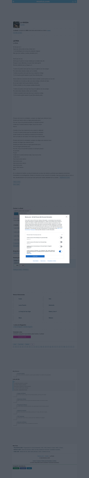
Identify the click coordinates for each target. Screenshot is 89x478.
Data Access (43, 260)
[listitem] (44, 234)
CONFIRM (35, 256)
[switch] (60, 237)
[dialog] (45, 239)
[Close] (67, 217)
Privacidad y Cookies (52, 260)
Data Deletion (35, 260)
